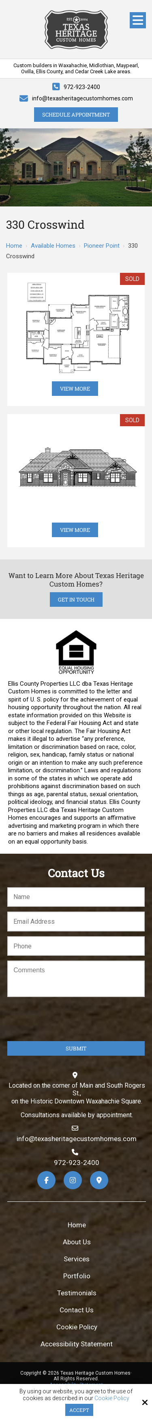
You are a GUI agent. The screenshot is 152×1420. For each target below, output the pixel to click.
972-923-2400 (82, 87)
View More (75, 388)
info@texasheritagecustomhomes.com (82, 98)
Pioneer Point (102, 245)
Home (14, 245)
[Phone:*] (75, 946)
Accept (79, 1410)
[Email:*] (75, 921)
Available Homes (53, 245)
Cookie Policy (111, 1398)
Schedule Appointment (76, 114)
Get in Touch (76, 599)
